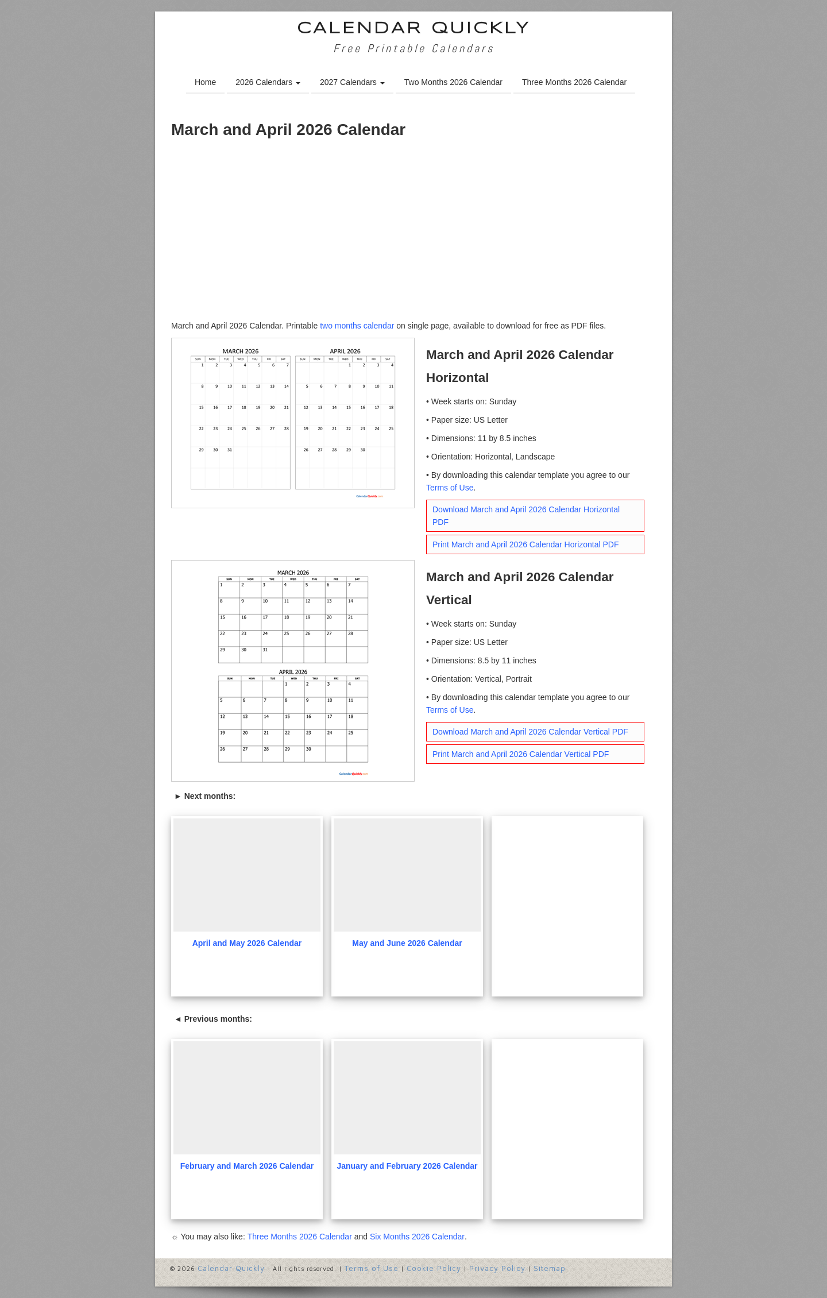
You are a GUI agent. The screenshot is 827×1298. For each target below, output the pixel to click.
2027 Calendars (352, 82)
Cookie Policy (434, 1268)
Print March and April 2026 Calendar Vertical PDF (520, 754)
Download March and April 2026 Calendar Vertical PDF (530, 731)
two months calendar (357, 325)
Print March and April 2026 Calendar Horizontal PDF (525, 544)
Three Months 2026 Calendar (574, 82)
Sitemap (550, 1268)
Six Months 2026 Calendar (417, 1236)
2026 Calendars (267, 82)
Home (205, 82)
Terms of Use (449, 487)
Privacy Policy (497, 1268)
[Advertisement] (413, 233)
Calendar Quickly (414, 29)
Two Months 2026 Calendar (453, 82)
